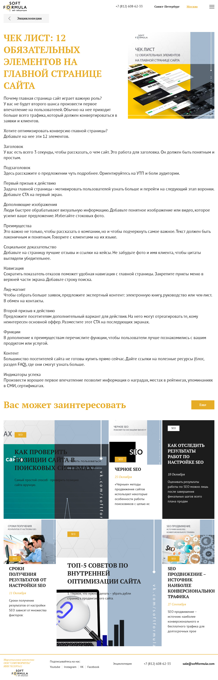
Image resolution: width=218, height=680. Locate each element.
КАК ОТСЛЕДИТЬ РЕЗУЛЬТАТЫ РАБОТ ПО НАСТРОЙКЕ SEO (186, 454)
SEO (20, 434)
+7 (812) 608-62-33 (129, 6)
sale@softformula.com (198, 664)
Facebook (93, 667)
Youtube (55, 667)
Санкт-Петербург (166, 6)
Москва (192, 6)
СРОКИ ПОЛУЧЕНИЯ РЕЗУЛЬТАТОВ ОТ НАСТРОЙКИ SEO (27, 577)
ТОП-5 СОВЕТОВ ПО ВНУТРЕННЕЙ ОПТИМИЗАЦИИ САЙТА (104, 573)
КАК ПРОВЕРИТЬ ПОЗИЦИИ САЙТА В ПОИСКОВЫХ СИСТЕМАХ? (55, 460)
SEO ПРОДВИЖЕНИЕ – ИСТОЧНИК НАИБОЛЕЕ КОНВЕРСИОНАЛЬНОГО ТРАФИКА (188, 582)
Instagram (70, 667)
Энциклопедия (122, 664)
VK (82, 667)
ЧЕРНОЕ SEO (128, 469)
